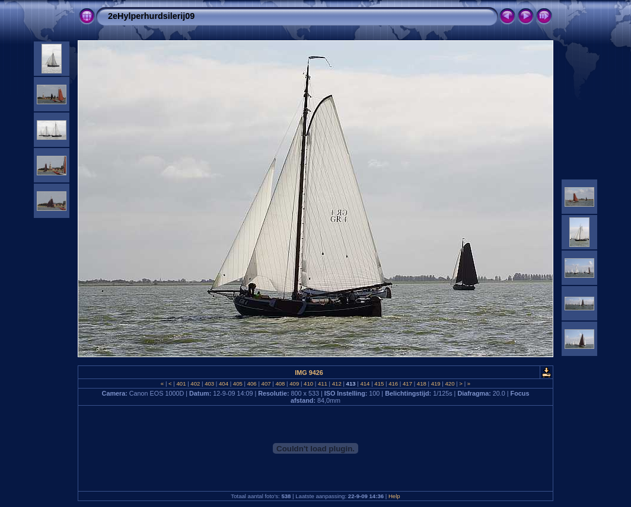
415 (379, 383)
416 (393, 383)
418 (421, 383)
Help (394, 496)
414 (365, 383)
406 (252, 383)
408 (280, 383)
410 (308, 383)
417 (407, 383)
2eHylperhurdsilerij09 (151, 16)
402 (195, 383)
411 (322, 383)
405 (237, 383)
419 (435, 383)
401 (181, 383)
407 (266, 383)
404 (223, 383)
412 (336, 383)
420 (450, 383)
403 (209, 383)
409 (294, 383)
